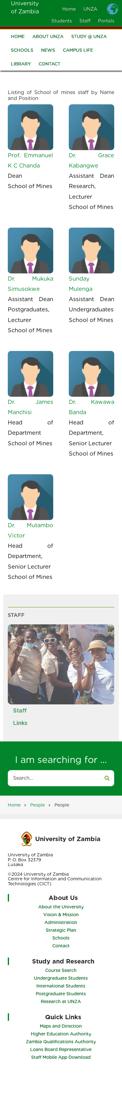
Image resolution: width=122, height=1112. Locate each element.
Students (61, 21)
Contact (49, 64)
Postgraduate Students (61, 993)
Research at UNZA (61, 1001)
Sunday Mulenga (80, 283)
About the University (61, 906)
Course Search (61, 970)
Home (69, 9)
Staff (85, 21)
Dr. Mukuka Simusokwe (30, 283)
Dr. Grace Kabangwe (91, 160)
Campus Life (78, 51)
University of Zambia (68, 838)
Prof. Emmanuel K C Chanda (30, 160)
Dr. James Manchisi (30, 407)
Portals (106, 21)
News (48, 51)
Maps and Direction (61, 1026)
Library (21, 64)
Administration (61, 922)
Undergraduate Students (61, 978)
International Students (61, 985)
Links (20, 723)
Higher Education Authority (61, 1033)
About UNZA (47, 37)
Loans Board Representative (61, 1049)
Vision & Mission (61, 914)
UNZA (90, 9)
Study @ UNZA (89, 37)
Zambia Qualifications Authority (61, 1041)
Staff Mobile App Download (61, 1057)
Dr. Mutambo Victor (30, 530)
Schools (22, 51)
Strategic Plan (61, 930)
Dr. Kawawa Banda (91, 407)
